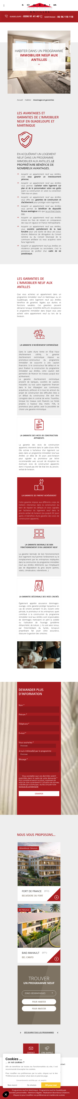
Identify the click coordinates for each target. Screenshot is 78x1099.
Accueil (20, 100)
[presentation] (40, 807)
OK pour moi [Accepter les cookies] (51, 1085)
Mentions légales (35, 1092)
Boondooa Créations (61, 1092)
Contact (31, 1052)
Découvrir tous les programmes (39, 1032)
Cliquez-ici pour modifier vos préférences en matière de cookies (39, 1095)
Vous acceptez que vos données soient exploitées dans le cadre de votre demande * (38, 777)
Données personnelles (18, 1092)
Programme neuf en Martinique (25, 1090)
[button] (5, 1094)
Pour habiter (39, 1001)
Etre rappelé (47, 1052)
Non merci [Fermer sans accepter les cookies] (12, 1085)
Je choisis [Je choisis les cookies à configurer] (31, 1085)
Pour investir (39, 1008)
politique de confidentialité (28, 786)
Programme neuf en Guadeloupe (52, 1090)
